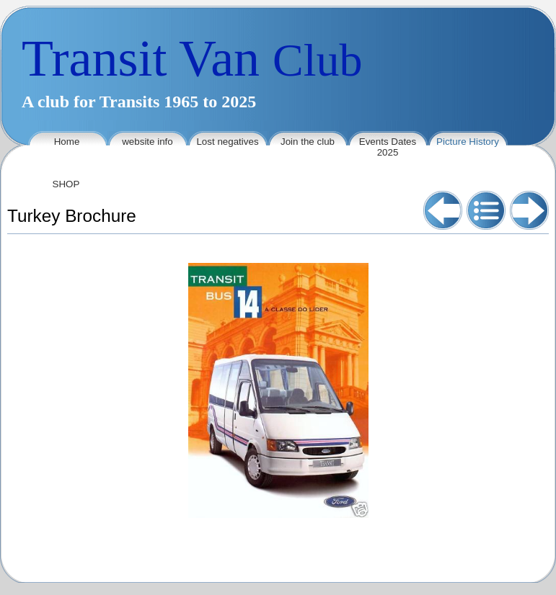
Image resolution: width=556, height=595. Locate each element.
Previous (442, 210)
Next (529, 210)
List (486, 210)
